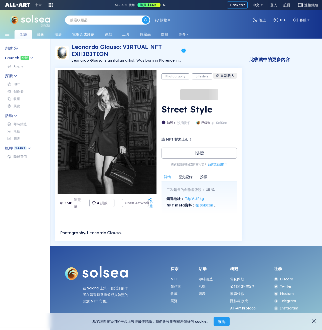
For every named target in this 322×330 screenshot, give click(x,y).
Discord (283, 279)
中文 (256, 5)
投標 (199, 153)
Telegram (285, 301)
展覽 (174, 301)
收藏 (174, 293)
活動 (202, 286)
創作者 (176, 286)
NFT (174, 279)
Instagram (286, 308)
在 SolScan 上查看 (210, 205)
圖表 (202, 293)
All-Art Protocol (243, 308)
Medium (284, 294)
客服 (299, 20)
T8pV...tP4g (194, 198)
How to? (237, 5)
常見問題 (237, 279)
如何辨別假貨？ (217, 164)
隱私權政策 (239, 301)
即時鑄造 (206, 279)
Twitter (282, 286)
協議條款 (237, 293)
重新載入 (225, 75)
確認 (222, 321)
